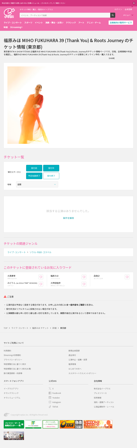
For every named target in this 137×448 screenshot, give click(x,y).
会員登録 (128, 9)
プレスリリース (100, 393)
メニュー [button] (127, 15)
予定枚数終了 (34, 175)
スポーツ (28, 22)
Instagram (56, 402)
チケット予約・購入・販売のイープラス (36, 9)
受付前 (34, 168)
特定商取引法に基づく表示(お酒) (17, 368)
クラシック (71, 22)
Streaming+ (16, 27)
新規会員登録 (74, 350)
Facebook (56, 393)
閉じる (134, 3)
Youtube (56, 397)
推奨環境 (72, 364)
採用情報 (97, 397)
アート (81, 22)
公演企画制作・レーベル (104, 406)
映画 (6, 27)
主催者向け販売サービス (121, 22)
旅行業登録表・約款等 (13, 373)
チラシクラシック (11, 393)
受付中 (51, 168)
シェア (119, 58)
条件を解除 (68, 218)
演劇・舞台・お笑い (54, 22)
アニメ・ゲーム (94, 22)
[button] (68, 218)
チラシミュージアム (12, 397)
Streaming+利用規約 (12, 355)
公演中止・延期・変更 (77, 359)
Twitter (125, 58)
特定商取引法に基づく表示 (15, 364)
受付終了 (51, 175)
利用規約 (7, 350)
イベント (39, 22)
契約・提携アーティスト (104, 402)
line (131, 58)
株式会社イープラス (102, 388)
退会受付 (72, 355)
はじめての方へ (74, 368)
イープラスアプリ (11, 388)
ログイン (118, 9)
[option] (68, 105)
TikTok (55, 406)
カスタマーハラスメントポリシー (82, 373)
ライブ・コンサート (13, 22)
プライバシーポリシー (13, 359)
